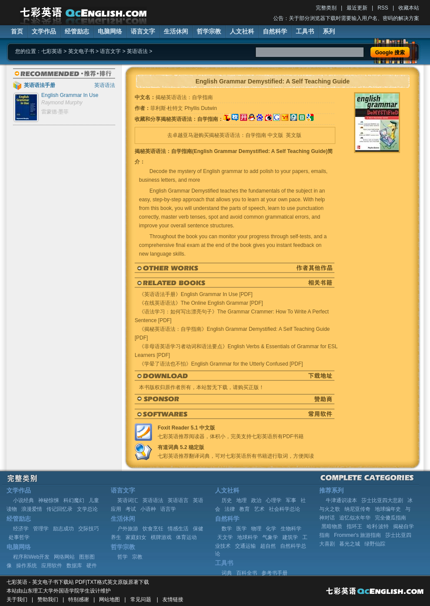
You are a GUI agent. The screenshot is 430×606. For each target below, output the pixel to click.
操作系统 (26, 566)
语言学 (168, 509)
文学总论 (87, 509)
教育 (244, 509)
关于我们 (17, 599)
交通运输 (245, 546)
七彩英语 (51, 51)
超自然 (268, 546)
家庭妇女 (136, 537)
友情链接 (172, 599)
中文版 (275, 135)
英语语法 (137, 51)
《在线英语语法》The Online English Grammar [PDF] (201, 303)
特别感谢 (78, 599)
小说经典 (23, 500)
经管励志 (77, 31)
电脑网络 (110, 31)
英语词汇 (127, 500)
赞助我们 (47, 599)
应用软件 (51, 566)
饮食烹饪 (152, 529)
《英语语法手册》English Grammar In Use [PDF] (195, 294)
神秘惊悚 (48, 500)
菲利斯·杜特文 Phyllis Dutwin (183, 108)
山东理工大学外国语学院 (50, 591)
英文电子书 (81, 51)
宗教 (137, 557)
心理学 (273, 500)
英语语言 (178, 500)
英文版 (293, 135)
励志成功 (63, 529)
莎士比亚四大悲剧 (382, 500)
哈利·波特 (378, 526)
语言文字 (143, 31)
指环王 (354, 526)
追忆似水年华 (354, 518)
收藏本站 (408, 8)
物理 (256, 529)
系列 (329, 31)
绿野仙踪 (374, 544)
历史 (227, 500)
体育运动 (186, 537)
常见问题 (140, 599)
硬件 (91, 566)
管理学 (41, 529)
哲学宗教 (209, 31)
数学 (227, 529)
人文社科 (242, 31)
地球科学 (247, 537)
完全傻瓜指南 (390, 518)
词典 (227, 573)
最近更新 (357, 8)
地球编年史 (388, 509)
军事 (291, 500)
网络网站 (64, 557)
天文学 (225, 537)
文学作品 (44, 31)
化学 (271, 529)
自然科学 (275, 31)
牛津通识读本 (341, 500)
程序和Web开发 (31, 557)
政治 (256, 500)
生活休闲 (176, 31)
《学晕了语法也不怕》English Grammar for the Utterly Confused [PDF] (221, 364)
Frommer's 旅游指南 (357, 535)
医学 (241, 529)
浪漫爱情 (31, 509)
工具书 (305, 31)
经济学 (21, 529)
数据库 (74, 566)
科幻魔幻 (73, 500)
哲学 (122, 557)
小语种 (148, 509)
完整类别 (326, 8)
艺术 (259, 509)
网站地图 (109, 599)
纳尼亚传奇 (357, 509)
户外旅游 (127, 529)
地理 (241, 500)
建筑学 (290, 537)
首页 (17, 31)
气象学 (270, 537)
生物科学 (291, 529)
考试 (131, 509)
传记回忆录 (59, 509)
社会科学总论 (284, 509)
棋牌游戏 (161, 537)
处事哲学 (19, 537)
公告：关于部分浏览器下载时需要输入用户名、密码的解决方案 (346, 18)
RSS (382, 8)
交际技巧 (88, 529)
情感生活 (178, 529)
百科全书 (246, 573)
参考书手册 (274, 573)
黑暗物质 (331, 526)
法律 (230, 509)
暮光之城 (349, 544)
